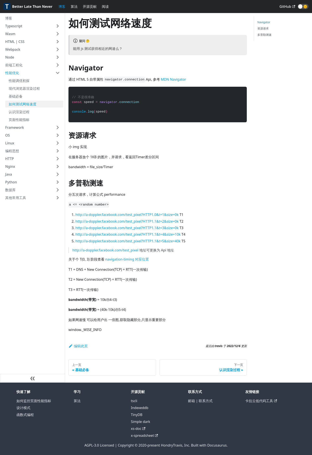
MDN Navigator (173, 79)
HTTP (9, 158)
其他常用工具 (15, 197)
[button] (303, 6)
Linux (9, 143)
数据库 (10, 190)
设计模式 (23, 407)
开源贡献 (90, 6)
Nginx (10, 166)
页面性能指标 (19, 119)
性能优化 (12, 72)
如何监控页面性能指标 (33, 400)
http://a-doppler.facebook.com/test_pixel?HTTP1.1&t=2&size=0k (127, 221)
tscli (134, 400)
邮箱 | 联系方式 (200, 400)
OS (7, 135)
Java (8, 174)
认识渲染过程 (19, 111)
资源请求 (263, 28)
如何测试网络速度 (22, 104)
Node (9, 57)
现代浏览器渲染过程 (24, 88)
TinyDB (136, 414)
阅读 (105, 6)
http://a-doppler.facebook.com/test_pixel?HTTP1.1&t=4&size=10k (127, 234)
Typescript (13, 26)
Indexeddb (139, 407)
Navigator (263, 22)
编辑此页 (78, 346)
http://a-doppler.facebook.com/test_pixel (105, 250)
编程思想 (12, 150)
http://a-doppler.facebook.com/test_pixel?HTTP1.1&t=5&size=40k (127, 241)
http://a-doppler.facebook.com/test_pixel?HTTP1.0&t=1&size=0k (127, 214)
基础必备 (16, 96)
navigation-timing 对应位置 (127, 259)
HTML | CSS (14, 41)
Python (11, 182)
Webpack (12, 49)
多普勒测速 (264, 35)
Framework (14, 127)
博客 (61, 6)
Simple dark (140, 421)
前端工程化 (14, 65)
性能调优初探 (19, 80)
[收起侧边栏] (32, 378)
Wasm (10, 33)
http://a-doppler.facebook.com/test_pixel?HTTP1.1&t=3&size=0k (127, 227)
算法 (74, 6)
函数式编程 (25, 414)
